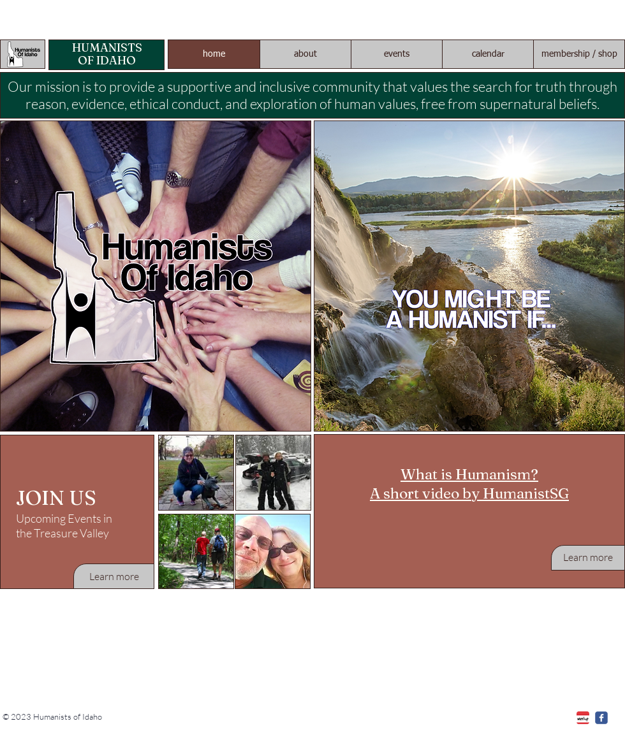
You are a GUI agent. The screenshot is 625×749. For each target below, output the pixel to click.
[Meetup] (583, 717)
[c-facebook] (601, 717)
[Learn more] (113, 576)
